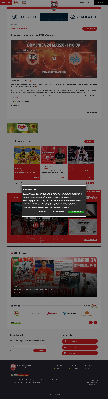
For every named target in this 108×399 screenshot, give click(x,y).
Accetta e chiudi (76, 211)
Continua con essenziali (59, 211)
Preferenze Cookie (42, 211)
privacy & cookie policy (64, 207)
